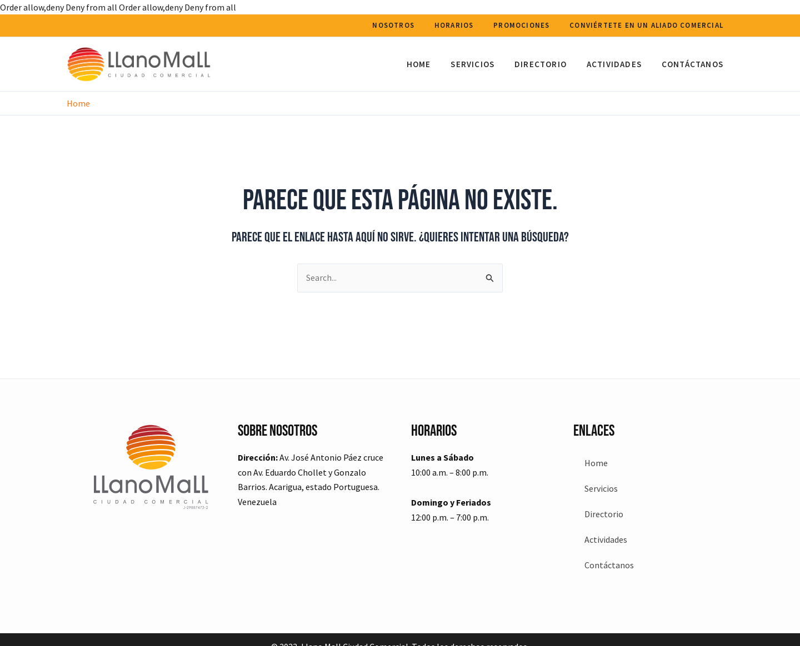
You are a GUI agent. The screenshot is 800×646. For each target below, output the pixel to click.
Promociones (526, 25)
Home (433, 64)
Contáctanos (694, 64)
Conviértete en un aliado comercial (648, 25)
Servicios (484, 64)
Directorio (549, 64)
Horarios (462, 25)
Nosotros (405, 25)
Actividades (619, 64)
